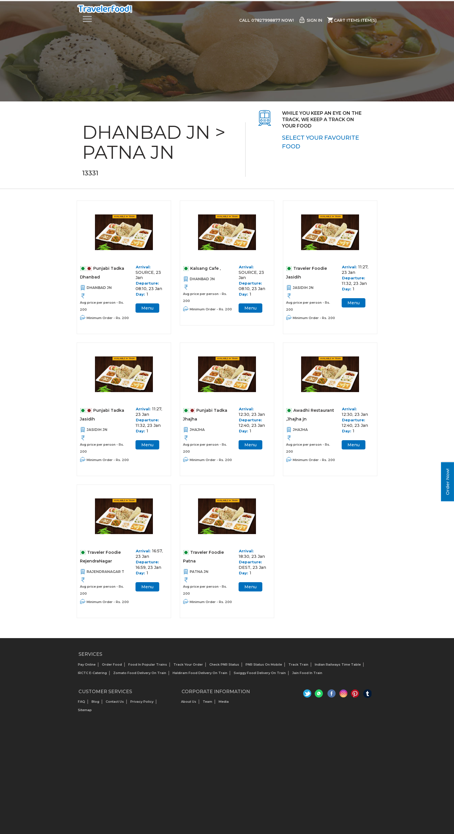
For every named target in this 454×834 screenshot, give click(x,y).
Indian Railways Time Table (338, 667)
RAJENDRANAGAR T (105, 574)
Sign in (310, 20)
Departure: (147, 283)
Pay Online (87, 667)
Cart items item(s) (352, 20)
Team (207, 705)
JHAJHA (197, 431)
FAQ (81, 705)
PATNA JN (199, 574)
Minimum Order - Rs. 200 (108, 318)
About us (188, 705)
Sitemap (85, 713)
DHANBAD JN (99, 288)
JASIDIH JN (303, 288)
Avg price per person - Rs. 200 (102, 306)
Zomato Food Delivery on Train (139, 676)
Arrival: (143, 267)
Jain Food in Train (307, 676)
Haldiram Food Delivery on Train (200, 676)
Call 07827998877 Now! (266, 20)
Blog (95, 705)
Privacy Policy (141, 705)
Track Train (298, 667)
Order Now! (447, 482)
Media (224, 705)
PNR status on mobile (264, 667)
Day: (140, 294)
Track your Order (188, 667)
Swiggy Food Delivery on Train (260, 676)
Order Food (112, 667)
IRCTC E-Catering (92, 676)
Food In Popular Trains (147, 667)
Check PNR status (224, 667)
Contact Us (115, 705)
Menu (147, 308)
